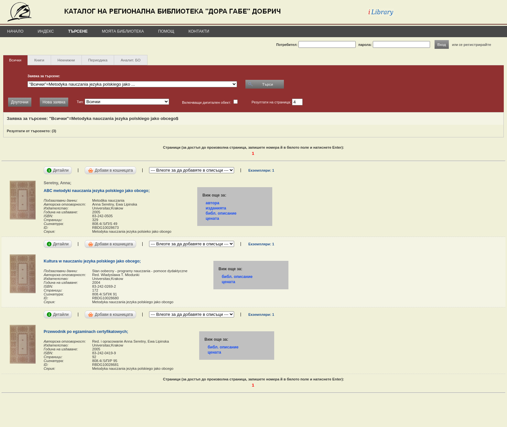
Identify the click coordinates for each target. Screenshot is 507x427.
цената (212, 218)
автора (212, 203)
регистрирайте (477, 44)
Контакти (199, 31)
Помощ (166, 31)
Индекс (46, 31)
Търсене (78, 31)
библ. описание (221, 213)
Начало (15, 31)
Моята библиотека (123, 31)
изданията (216, 208)
